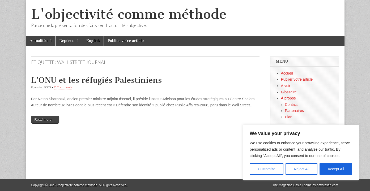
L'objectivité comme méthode (129, 14)
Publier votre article (126, 40)
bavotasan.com (327, 185)
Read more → (45, 119)
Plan (288, 117)
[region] (301, 152)
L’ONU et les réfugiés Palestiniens (96, 80)
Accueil (287, 73)
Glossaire (289, 92)
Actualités (39, 40)
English (93, 40)
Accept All (336, 169)
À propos (288, 98)
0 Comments (63, 87)
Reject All (301, 169)
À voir (286, 86)
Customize (266, 169)
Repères (66, 40)
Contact (291, 104)
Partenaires (294, 110)
